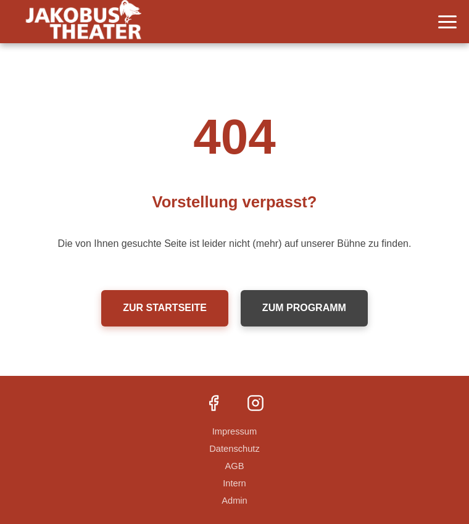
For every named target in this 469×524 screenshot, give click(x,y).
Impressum (234, 431)
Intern (234, 483)
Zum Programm (304, 307)
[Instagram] (255, 404)
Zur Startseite (165, 307)
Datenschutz (234, 449)
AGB (234, 466)
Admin (234, 500)
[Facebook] (213, 404)
